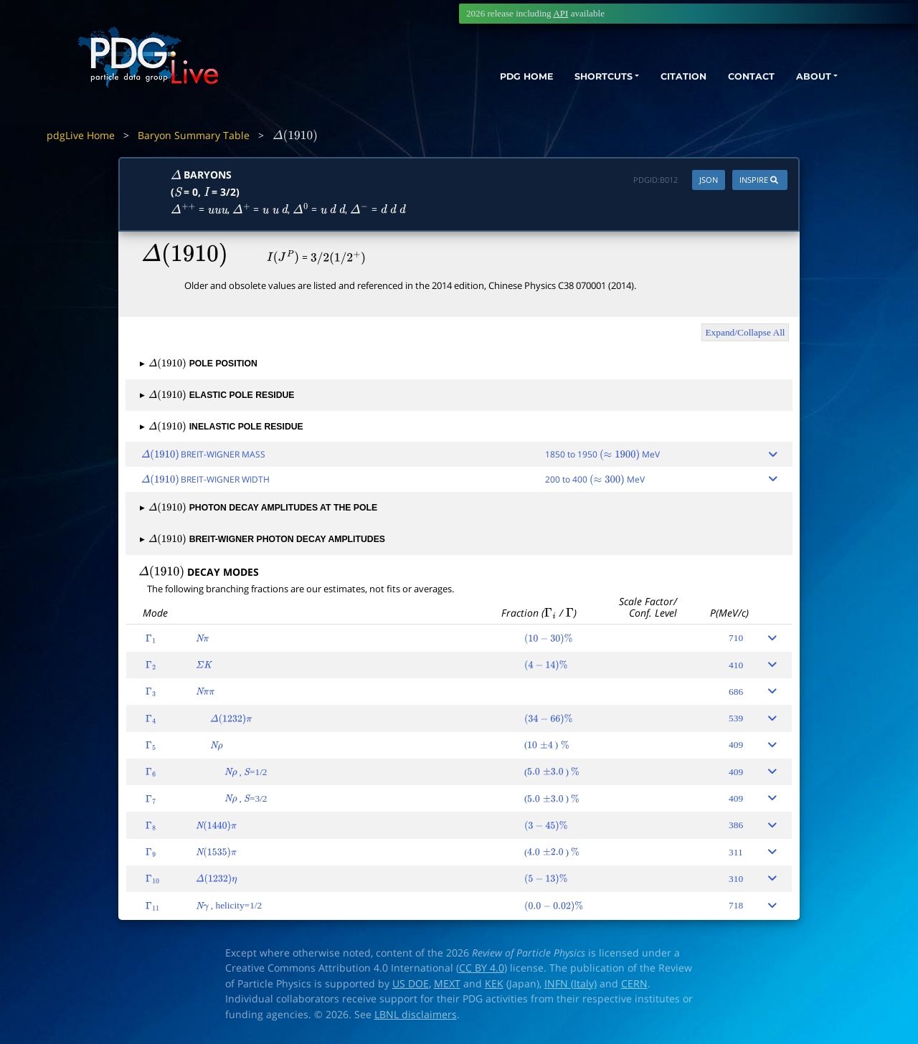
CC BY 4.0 (481, 968)
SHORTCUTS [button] (572, 77)
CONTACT (738, 77)
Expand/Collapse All (745, 332)
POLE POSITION (198, 364)
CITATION (664, 77)
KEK (494, 983)
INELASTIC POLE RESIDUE (221, 427)
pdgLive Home (81, 135)
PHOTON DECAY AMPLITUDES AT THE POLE (258, 508)
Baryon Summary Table (194, 135)
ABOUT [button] (807, 77)
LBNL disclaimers (415, 1014)
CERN (634, 983)
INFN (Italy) (570, 983)
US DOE (410, 983)
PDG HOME (484, 77)
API (560, 13)
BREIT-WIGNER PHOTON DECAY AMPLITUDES (262, 539)
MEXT (447, 983)
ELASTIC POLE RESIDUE (217, 395)
